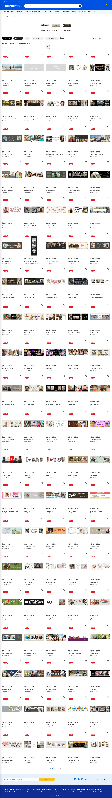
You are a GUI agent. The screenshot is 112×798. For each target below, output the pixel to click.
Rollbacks (6, 11)
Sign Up (47, 779)
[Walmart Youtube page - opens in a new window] (86, 779)
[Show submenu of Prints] (41, 11)
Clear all (62, 38)
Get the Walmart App (10, 791)
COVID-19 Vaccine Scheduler (67, 789)
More (100, 11)
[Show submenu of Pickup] (36, 11)
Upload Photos (47, 1)
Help (86, 6)
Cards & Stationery (48, 11)
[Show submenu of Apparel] (97, 11)
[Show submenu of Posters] (59, 11)
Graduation (20, 11)
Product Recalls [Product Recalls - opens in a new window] (81, 789)
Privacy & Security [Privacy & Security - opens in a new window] (32, 791)
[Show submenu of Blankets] (76, 11)
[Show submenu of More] (102, 11)
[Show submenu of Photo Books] (85, 11)
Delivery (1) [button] (18, 38)
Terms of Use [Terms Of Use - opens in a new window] (21, 791)
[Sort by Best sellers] (104, 38)
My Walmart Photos (37, 1)
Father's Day (28, 11)
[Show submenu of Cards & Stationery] (53, 11)
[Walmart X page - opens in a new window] (79, 779)
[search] (48, 47)
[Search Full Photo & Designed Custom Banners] (24, 47)
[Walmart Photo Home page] (12, 6)
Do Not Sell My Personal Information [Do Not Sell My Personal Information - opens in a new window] (77, 791)
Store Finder (21, 1)
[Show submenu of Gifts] (90, 11)
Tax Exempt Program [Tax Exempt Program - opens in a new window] (99, 789)
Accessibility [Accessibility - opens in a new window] (90, 789)
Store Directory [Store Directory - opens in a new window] (20, 789)
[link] (45, 27)
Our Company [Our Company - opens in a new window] (36, 789)
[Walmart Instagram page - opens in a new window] (89, 779)
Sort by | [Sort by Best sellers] (95, 38)
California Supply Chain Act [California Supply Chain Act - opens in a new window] (58, 791)
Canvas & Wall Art (65, 11)
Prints (39, 11)
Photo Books (82, 11)
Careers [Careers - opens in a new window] (28, 789)
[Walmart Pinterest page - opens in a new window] (82, 779)
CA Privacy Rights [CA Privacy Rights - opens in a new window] (44, 791)
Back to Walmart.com (9, 1)
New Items (13, 11)
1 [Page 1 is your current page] (53, 768)
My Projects (28, 1)
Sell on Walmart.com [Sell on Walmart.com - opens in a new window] (47, 789)
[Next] (60, 768)
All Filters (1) (7, 38)
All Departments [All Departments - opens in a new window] (9, 789)
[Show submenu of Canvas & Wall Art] (70, 11)
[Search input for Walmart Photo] (51, 6)
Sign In (105, 1)
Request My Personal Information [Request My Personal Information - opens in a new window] (98, 791)
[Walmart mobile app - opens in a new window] (101, 779)
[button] (12, 55)
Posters (57, 11)
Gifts (89, 11)
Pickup (34, 11)
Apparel (94, 11)
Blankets (74, 11)
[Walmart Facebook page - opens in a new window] (75, 779)
